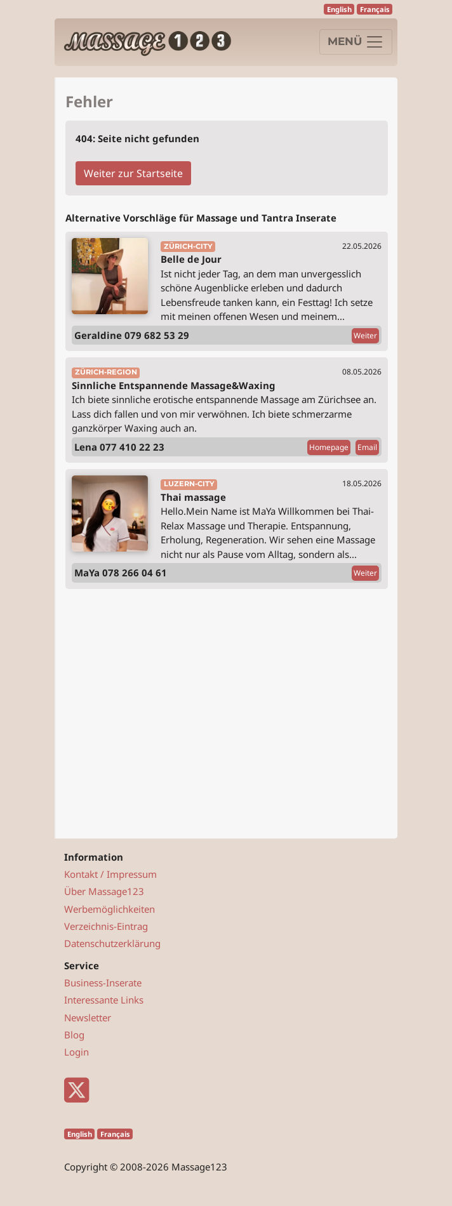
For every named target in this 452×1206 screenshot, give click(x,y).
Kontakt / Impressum (110, 874)
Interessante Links (103, 999)
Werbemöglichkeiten (109, 909)
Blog (74, 1034)
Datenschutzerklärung (112, 943)
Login (76, 1051)
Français (375, 9)
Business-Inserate (103, 982)
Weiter (365, 335)
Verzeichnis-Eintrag (106, 926)
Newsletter (87, 1017)
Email (367, 447)
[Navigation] (355, 42)
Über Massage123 (104, 891)
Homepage (329, 447)
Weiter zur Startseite (133, 173)
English (339, 9)
